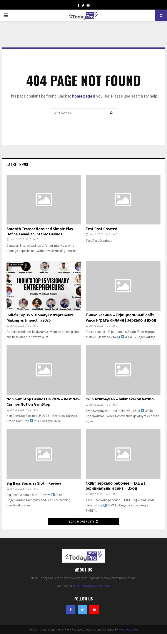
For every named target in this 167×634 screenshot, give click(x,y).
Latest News (17, 164)
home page (82, 96)
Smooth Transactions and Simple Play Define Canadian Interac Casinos (40, 231)
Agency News (16, 264)
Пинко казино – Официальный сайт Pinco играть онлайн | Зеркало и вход (121, 318)
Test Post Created (101, 229)
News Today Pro (128, 629)
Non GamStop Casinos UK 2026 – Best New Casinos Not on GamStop (43, 402)
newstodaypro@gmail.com (91, 586)
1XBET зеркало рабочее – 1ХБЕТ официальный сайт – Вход (115, 486)
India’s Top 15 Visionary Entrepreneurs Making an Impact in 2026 (40, 318)
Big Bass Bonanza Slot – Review (34, 483)
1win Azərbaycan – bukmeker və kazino (120, 399)
